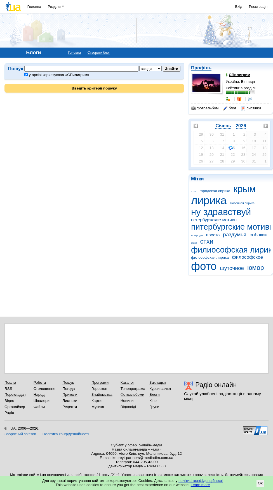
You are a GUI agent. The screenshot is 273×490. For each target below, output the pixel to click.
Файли (39, 407)
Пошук (68, 382)
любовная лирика (242, 203)
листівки (251, 108)
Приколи (69, 394)
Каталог (127, 382)
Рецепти (69, 407)
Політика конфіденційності (66, 434)
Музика (97, 407)
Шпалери (42, 401)
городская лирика (214, 191)
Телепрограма (133, 389)
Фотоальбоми (132, 394)
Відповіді (128, 407)
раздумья (234, 234)
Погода (68, 389)
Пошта (10, 382)
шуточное (232, 268)
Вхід (239, 6)
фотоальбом (204, 108)
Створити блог (99, 53)
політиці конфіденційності (200, 481)
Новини (127, 401)
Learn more (200, 485)
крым (245, 189)
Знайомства (101, 394)
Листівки (69, 401)
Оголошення (44, 389)
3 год (193, 191)
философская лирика (210, 257)
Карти (96, 401)
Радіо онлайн (216, 384)
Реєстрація (258, 6)
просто (213, 234)
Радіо (9, 413)
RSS (8, 389)
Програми (100, 382)
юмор (255, 267)
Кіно (153, 401)
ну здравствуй (221, 212)
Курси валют (160, 389)
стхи (206, 241)
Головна (34, 6)
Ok (260, 483)
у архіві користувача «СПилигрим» (56, 75)
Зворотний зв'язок (20, 434)
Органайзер (14, 407)
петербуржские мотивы (214, 219)
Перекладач (14, 394)
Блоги (154, 394)
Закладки (157, 382)
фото (204, 266)
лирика (209, 200)
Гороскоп (99, 389)
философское (247, 257)
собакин (259, 234)
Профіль (201, 67)
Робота (40, 382)
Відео (9, 401)
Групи (154, 407)
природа (197, 235)
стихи (194, 243)
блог (229, 108)
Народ (39, 394)
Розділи (54, 6)
